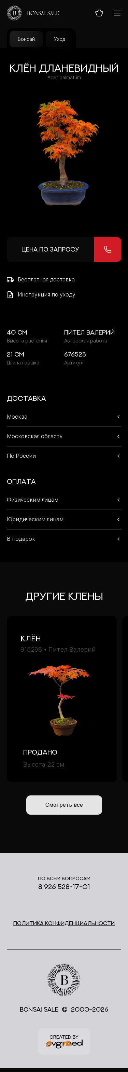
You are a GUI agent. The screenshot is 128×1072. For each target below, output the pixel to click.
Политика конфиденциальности (64, 923)
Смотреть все (64, 805)
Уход (59, 39)
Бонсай (26, 39)
